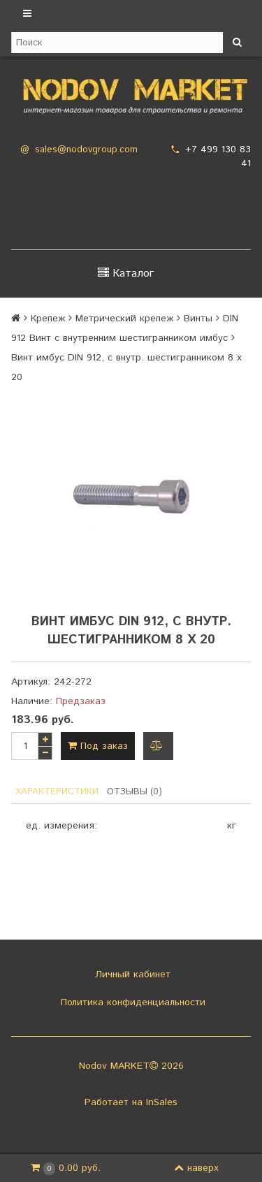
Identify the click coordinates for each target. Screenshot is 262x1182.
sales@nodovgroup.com (86, 149)
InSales (161, 1102)
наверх (196, 1168)
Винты (198, 319)
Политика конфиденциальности (131, 1002)
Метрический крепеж (124, 319)
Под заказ (98, 746)
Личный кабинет (131, 975)
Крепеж (48, 319)
